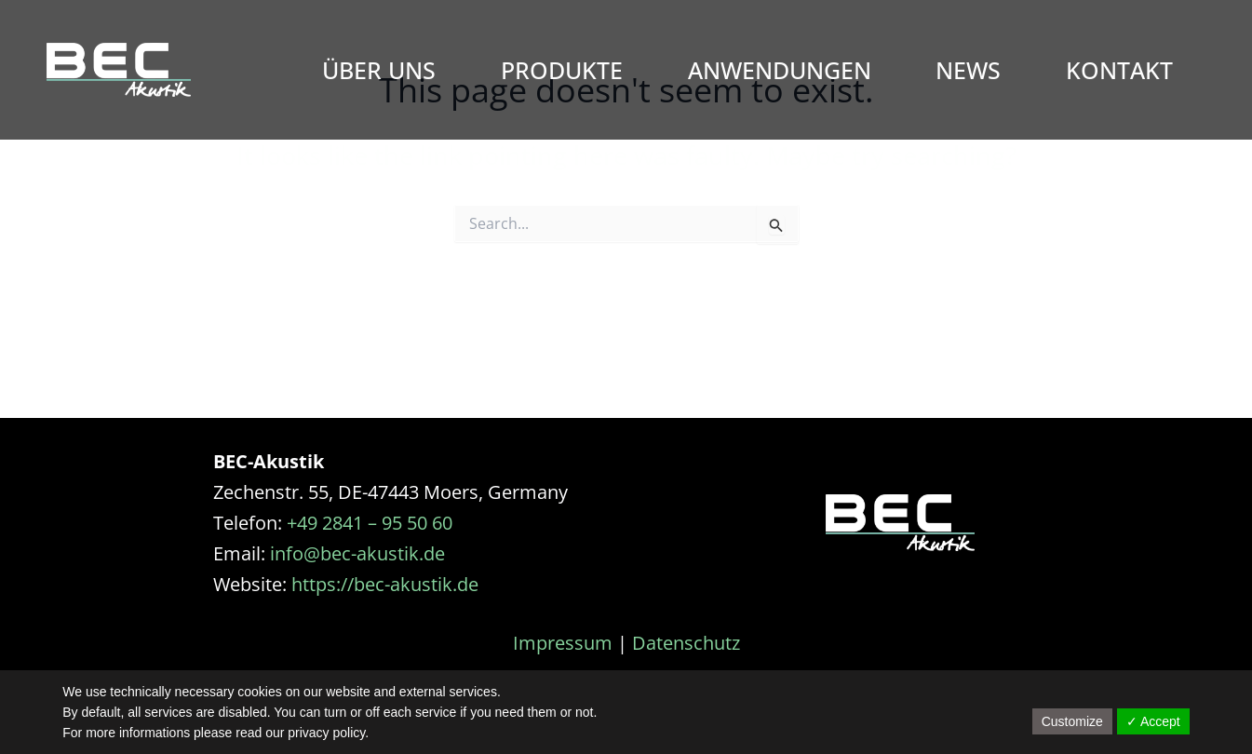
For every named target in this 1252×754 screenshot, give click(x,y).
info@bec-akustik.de (357, 553)
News (968, 70)
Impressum (563, 642)
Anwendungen (779, 70)
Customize (1072, 721)
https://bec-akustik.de (384, 584)
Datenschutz (686, 642)
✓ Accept (1153, 721)
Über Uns (379, 70)
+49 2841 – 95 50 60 (369, 522)
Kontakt (1119, 70)
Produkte (562, 70)
